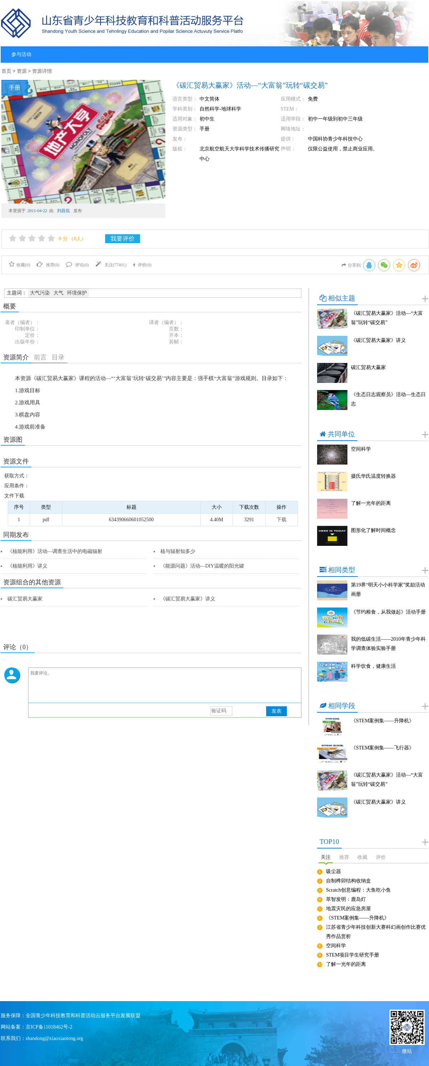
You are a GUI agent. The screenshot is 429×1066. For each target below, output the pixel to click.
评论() (77, 264)
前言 (40, 357)
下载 (281, 519)
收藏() (19, 264)
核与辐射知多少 (177, 551)
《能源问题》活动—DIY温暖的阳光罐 (202, 566)
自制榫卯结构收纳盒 (348, 880)
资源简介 (16, 357)
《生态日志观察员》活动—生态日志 (388, 399)
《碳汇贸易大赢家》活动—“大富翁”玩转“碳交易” (387, 318)
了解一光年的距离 (371, 503)
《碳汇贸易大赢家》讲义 (187, 598)
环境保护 (77, 293)
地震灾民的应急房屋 (348, 908)
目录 (58, 357)
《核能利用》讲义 (27, 566)
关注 (326, 857)
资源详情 (42, 71)
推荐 (344, 857)
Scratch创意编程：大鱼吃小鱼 (358, 890)
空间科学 (361, 449)
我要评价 (122, 238)
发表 (276, 711)
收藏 (362, 857)
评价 (381, 857)
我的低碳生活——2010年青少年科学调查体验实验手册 (388, 643)
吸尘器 (333, 871)
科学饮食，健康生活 (373, 666)
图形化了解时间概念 (373, 530)
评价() (142, 264)
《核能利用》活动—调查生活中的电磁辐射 (54, 551)
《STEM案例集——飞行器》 (382, 747)
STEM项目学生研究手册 (352, 955)
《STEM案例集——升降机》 (382, 720)
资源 (22, 71)
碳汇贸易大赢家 (24, 598)
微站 (407, 1050)
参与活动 (21, 54)
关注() (110, 264)
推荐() (48, 264)
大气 (58, 293)
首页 (6, 71)
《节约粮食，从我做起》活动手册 (388, 612)
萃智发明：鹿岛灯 (346, 899)
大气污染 (40, 293)
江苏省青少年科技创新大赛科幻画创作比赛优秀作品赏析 (376, 931)
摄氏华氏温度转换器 (373, 476)
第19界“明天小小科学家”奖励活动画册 (388, 589)
